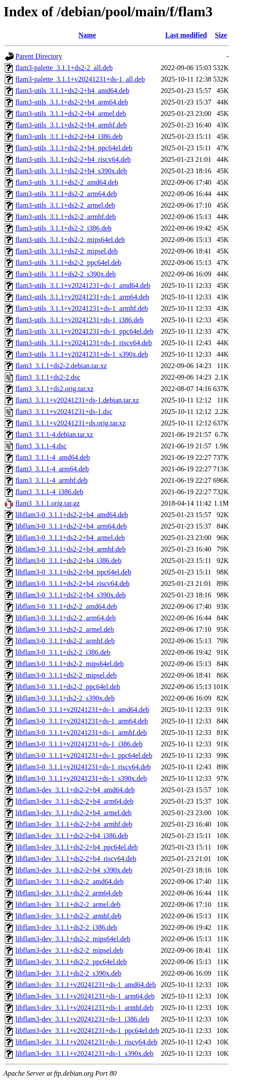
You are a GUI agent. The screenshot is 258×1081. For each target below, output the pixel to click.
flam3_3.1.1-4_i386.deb (49, 492)
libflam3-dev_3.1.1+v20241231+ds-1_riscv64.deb (86, 1042)
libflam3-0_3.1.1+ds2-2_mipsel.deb (66, 675)
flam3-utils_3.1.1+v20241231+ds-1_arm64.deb (82, 297)
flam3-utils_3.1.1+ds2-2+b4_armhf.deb (71, 125)
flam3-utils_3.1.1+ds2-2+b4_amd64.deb (72, 90)
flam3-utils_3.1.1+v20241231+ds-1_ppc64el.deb (84, 331)
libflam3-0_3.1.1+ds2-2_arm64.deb (65, 618)
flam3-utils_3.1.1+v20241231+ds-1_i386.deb (79, 320)
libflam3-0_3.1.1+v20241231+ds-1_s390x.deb (81, 778)
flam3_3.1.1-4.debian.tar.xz (54, 434)
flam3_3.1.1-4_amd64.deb (52, 457)
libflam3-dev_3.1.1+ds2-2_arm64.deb (68, 893)
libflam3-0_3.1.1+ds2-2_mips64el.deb (69, 663)
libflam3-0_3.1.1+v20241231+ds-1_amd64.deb (82, 709)
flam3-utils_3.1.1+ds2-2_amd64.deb (66, 182)
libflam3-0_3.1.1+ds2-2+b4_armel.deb (70, 537)
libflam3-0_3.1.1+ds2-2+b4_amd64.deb (71, 514)
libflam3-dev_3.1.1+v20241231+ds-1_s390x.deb (84, 1053)
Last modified (186, 35)
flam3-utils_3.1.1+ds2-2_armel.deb (65, 205)
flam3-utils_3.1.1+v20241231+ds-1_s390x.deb (81, 354)
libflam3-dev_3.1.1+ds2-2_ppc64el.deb (71, 961)
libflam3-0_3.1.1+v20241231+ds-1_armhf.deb (81, 732)
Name (87, 35)
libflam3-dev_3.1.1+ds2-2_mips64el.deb (72, 939)
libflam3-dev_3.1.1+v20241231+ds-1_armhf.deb (84, 1007)
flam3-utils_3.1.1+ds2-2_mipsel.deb (66, 251)
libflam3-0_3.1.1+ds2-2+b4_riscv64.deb (72, 583)
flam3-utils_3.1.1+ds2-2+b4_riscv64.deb (73, 159)
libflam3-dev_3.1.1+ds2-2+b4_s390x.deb (74, 870)
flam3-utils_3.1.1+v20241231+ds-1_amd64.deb (82, 285)
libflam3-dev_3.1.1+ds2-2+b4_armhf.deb (74, 824)
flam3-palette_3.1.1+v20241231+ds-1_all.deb (80, 79)
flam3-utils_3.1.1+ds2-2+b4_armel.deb (70, 113)
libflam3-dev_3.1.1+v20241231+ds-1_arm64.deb (85, 996)
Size (221, 35)
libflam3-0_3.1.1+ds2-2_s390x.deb (64, 698)
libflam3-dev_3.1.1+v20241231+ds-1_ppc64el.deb (87, 1030)
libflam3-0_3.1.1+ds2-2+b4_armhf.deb (70, 549)
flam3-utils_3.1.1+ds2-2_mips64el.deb (70, 239)
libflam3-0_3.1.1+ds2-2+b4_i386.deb (68, 560)
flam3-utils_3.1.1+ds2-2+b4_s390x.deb (71, 171)
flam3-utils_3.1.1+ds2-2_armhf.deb (65, 216)
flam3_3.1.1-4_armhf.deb (51, 480)
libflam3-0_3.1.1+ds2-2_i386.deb (63, 652)
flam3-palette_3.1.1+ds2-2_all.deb (64, 67)
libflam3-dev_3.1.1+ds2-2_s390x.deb (68, 973)
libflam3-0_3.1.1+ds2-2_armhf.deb (64, 641)
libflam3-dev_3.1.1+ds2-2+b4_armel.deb (73, 812)
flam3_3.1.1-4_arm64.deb (52, 469)
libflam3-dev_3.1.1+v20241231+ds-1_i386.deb (82, 1019)
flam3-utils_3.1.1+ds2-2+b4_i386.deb (68, 136)
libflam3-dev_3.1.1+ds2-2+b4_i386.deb (71, 835)
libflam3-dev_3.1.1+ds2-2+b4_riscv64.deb (75, 858)
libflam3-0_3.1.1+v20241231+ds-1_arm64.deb (81, 721)
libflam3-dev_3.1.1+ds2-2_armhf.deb (68, 916)
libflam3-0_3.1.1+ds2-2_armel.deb (64, 629)
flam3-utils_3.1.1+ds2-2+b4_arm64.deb (71, 102)
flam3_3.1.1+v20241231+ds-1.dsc (63, 411)
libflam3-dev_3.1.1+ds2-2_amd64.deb (69, 881)
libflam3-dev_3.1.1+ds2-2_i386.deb (66, 927)
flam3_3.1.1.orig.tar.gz (47, 503)
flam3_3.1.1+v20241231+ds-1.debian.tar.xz (77, 400)
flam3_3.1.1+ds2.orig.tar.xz (54, 388)
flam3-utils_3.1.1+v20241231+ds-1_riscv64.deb (83, 343)
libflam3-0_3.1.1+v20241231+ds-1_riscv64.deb (83, 767)
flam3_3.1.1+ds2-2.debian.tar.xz (61, 365)
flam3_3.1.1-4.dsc (40, 446)
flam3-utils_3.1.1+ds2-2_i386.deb (63, 228)
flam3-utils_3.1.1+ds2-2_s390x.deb (65, 274)
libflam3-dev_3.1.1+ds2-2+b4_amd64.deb (75, 790)
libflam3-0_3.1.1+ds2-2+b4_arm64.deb (71, 526)
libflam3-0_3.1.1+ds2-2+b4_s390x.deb (70, 595)
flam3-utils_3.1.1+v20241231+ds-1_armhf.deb (81, 308)
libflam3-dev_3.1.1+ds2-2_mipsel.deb (69, 950)
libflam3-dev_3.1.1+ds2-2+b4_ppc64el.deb (76, 847)
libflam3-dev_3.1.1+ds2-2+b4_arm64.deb (74, 801)
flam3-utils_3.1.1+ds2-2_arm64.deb (66, 194)
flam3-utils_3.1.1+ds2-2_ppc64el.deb (68, 262)
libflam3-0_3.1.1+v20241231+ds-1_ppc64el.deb (83, 755)
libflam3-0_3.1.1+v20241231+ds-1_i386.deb (79, 744)
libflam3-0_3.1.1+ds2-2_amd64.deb (66, 606)
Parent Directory (38, 56)
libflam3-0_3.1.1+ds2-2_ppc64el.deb (67, 686)
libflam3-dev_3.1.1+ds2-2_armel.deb (68, 904)
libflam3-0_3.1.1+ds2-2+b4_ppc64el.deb (73, 572)
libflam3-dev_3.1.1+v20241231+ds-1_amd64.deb (85, 984)
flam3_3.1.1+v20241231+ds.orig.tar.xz (70, 423)
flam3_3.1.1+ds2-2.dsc (47, 377)
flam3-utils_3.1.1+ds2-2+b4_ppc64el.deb (74, 148)
